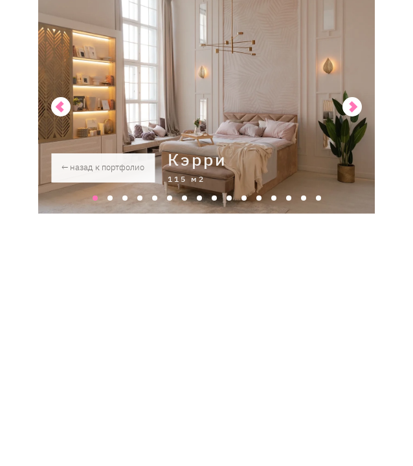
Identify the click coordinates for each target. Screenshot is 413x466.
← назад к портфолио (102, 167)
